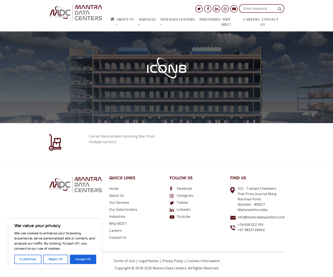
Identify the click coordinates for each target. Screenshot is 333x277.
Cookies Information (203, 261)
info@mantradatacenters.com (261, 217)
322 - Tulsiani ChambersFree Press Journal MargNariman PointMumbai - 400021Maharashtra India (257, 199)
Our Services (119, 202)
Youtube (180, 216)
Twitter (179, 202)
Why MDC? (226, 22)
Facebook (181, 188)
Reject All (55, 259)
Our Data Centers (177, 22)
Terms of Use (124, 261)
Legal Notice (148, 261)
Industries (209, 19)
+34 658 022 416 (250, 224)
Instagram (181, 195)
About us (125, 22)
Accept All (83, 259)
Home (114, 188)
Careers (251, 19)
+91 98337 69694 (251, 230)
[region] (55, 244)
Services (146, 22)
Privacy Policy (172, 261)
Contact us (269, 22)
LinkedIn (180, 209)
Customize (28, 259)
